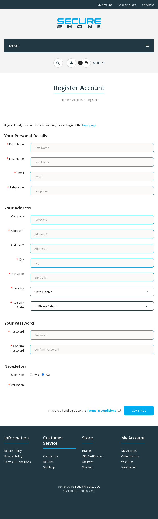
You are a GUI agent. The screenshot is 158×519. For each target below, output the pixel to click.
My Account (105, 5)
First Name (16, 144)
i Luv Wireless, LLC (87, 486)
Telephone (17, 187)
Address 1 (17, 231)
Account (77, 100)
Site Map (49, 467)
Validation (17, 385)
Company (17, 216)
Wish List (127, 462)
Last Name (16, 159)
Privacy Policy (13, 456)
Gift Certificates (92, 456)
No (46, 375)
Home (65, 100)
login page (89, 125)
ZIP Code (18, 274)
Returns (48, 462)
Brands (87, 451)
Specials (87, 467)
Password (17, 331)
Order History (130, 456)
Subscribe (17, 375)
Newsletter (128, 467)
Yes (34, 375)
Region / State (18, 305)
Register (91, 100)
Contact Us (50, 456)
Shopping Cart (127, 5)
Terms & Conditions (17, 462)
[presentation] (61, 391)
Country (18, 288)
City (21, 259)
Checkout (148, 5)
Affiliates (88, 462)
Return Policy (13, 451)
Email (20, 173)
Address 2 (17, 245)
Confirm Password (17, 348)
